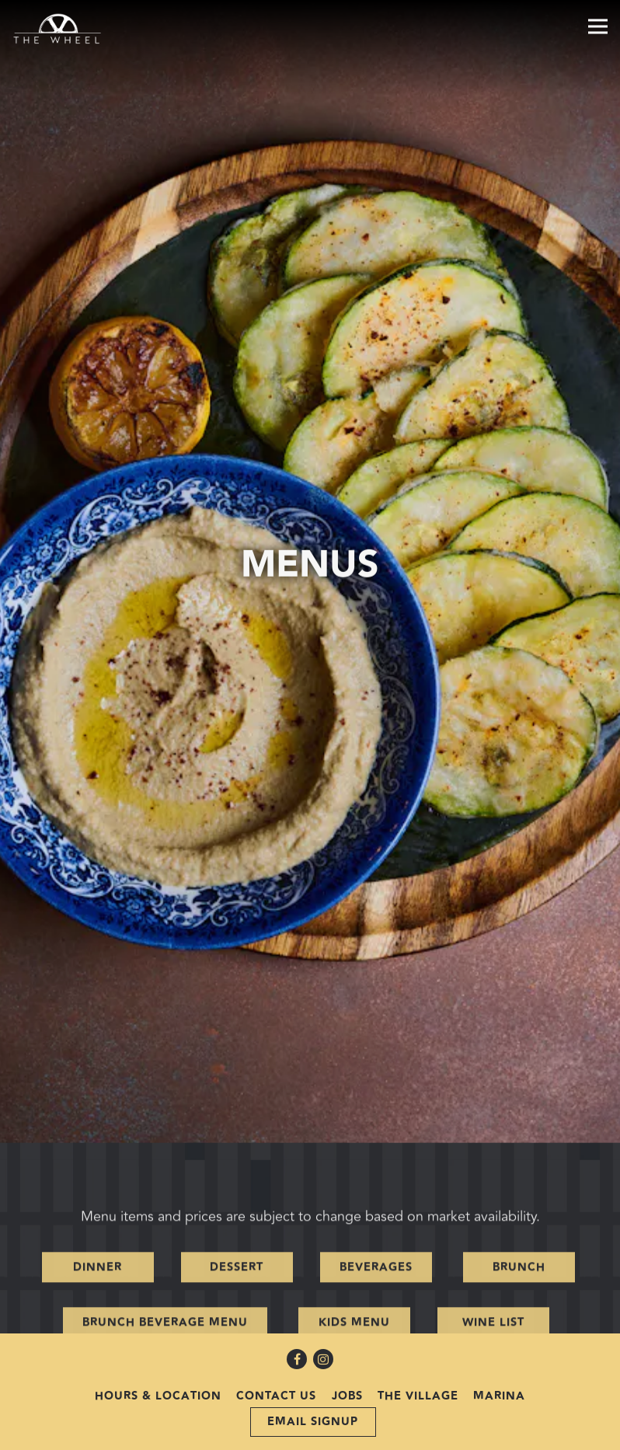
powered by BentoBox (310, 1437)
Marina (499, 1371)
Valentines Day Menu (238, 1286)
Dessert (236, 1174)
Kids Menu (354, 1230)
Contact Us (276, 1371)
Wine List (493, 1230)
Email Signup (312, 1397)
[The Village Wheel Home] (66, 28)
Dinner (97, 1174)
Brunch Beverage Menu (165, 1230)
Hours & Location (158, 1371)
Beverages (376, 1174)
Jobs (347, 1371)
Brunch (519, 1174)
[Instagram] (323, 1334)
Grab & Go (420, 1286)
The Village (418, 1371)
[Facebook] (297, 1334)
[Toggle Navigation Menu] (598, 26)
